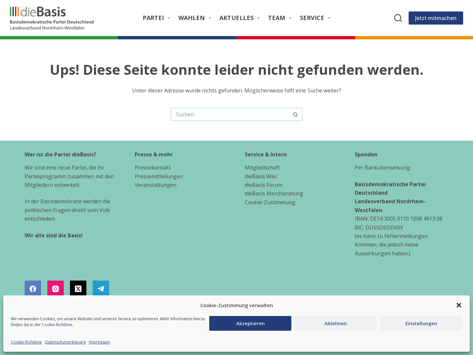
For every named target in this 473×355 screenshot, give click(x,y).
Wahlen (196, 18)
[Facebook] (33, 289)
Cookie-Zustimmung (270, 202)
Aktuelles (241, 18)
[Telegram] (101, 289)
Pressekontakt (153, 167)
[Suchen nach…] (230, 114)
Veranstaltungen (155, 184)
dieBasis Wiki (261, 176)
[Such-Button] (295, 114)
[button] (459, 305)
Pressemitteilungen (159, 176)
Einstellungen (421, 323)
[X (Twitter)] (78, 289)
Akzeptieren (250, 323)
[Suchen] (398, 18)
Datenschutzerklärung (65, 342)
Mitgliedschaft (262, 167)
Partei (158, 18)
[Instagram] (55, 289)
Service (316, 18)
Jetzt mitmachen (436, 18)
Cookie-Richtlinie (57, 324)
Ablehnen (336, 323)
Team (281, 18)
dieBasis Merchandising (274, 193)
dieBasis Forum (263, 184)
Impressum (99, 342)
